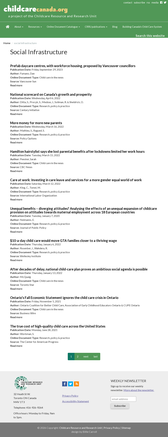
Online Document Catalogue (63, 26)
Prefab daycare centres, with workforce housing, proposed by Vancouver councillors (72, 66)
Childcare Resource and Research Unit (80, 427)
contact (128, 2)
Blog (114, 26)
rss (148, 2)
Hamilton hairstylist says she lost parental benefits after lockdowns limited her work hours (77, 151)
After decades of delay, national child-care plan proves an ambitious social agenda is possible (78, 269)
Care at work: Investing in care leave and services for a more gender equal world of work (76, 180)
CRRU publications (96, 26)
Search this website (150, 35)
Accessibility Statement (75, 401)
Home (7, 27)
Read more (16, 85)
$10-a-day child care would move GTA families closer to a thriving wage (63, 241)
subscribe (139, 2)
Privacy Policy (70, 395)
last (96, 356)
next (86, 356)
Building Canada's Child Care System (142, 26)
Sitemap (126, 427)
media (155, 2)
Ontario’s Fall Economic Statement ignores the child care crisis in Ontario (64, 298)
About (18, 26)
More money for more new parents (36, 123)
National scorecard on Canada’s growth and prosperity (51, 94)
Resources (35, 26)
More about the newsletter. (139, 390)
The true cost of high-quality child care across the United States (57, 326)
